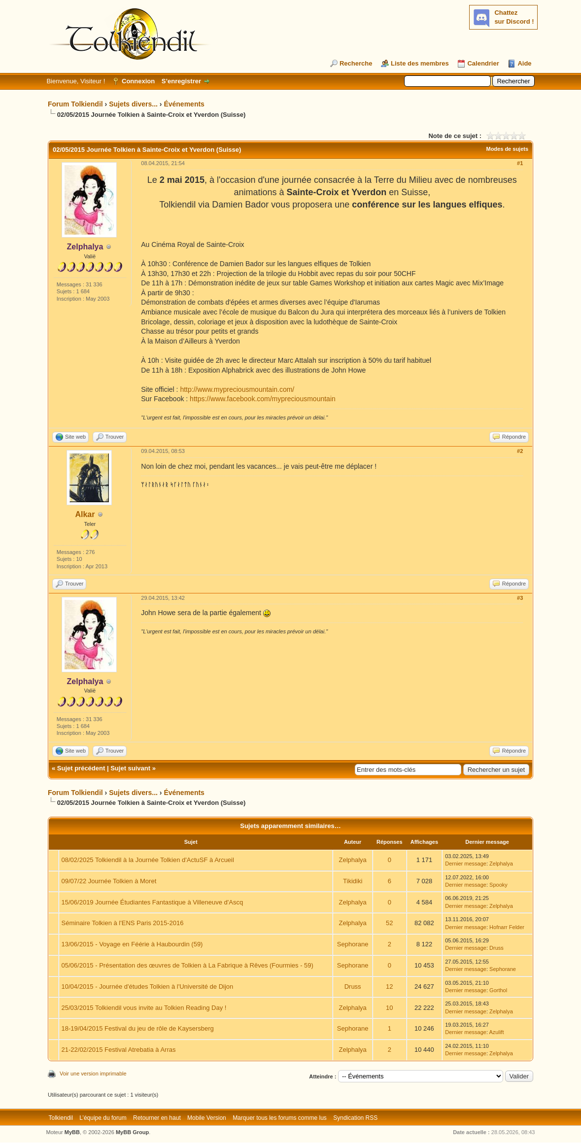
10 (389, 1007)
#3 (520, 598)
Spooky (498, 885)
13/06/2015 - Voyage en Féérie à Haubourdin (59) (132, 944)
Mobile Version (206, 1117)
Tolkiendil (61, 1117)
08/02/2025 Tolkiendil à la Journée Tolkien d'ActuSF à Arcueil (148, 860)
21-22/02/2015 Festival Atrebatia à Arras (119, 1049)
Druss (496, 948)
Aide (524, 63)
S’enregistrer (181, 81)
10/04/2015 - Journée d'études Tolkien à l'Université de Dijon (148, 986)
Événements (184, 104)
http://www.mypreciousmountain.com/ (237, 389)
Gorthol (498, 990)
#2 (520, 451)
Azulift (496, 1032)
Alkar (85, 514)
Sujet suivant (130, 768)
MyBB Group (132, 1132)
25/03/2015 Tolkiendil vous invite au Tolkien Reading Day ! (144, 1007)
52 (389, 923)
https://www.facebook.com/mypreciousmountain (263, 399)
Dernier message (465, 863)
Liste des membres (420, 63)
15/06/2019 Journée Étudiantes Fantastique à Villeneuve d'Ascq (152, 902)
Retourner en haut (157, 1117)
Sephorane (353, 944)
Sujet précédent (81, 768)
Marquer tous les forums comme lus (280, 1117)
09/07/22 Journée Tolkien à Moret (109, 881)
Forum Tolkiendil (75, 104)
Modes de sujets (507, 149)
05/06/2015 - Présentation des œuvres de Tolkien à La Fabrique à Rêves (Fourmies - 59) (187, 965)
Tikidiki (352, 881)
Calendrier (483, 63)
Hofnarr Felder (506, 927)
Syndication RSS (355, 1117)
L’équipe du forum (102, 1117)
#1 (520, 163)
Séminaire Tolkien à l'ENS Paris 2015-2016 (123, 923)
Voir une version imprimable (93, 1073)
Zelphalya (352, 860)
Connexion (138, 81)
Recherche (356, 63)
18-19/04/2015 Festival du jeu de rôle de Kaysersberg (138, 1028)
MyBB (72, 1132)
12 (389, 986)
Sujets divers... (133, 104)
